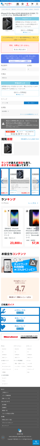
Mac (28, 372)
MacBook (29, 366)
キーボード (5, 384)
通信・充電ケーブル (20, 363)
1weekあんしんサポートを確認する (20, 61)
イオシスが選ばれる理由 (8, 413)
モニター (4, 378)
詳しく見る (34, 83)
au (2, 351)
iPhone (2, 346)
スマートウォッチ (6, 369)
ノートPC (29, 363)
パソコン (28, 360)
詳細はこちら (27, 32)
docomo (4, 349)
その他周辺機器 (5, 375)
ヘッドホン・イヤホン (20, 366)
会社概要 (4, 404)
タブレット (29, 346)
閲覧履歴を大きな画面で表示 (30, 139)
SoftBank (4, 354)
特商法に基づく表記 (7, 419)
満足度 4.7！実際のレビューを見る (20, 297)
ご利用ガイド (5, 392)
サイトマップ (5, 425)
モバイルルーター (6, 366)
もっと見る (32, 203)
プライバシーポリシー (7, 422)
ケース (16, 369)
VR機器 (4, 372)
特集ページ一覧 (6, 398)
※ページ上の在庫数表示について (29, 114)
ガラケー (4, 363)
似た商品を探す (20, 49)
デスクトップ (30, 369)
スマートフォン (17, 346)
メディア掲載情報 (6, 395)
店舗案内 (4, 407)
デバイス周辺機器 (18, 360)
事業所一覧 (4, 410)
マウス (3, 381)
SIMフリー (4, 357)
